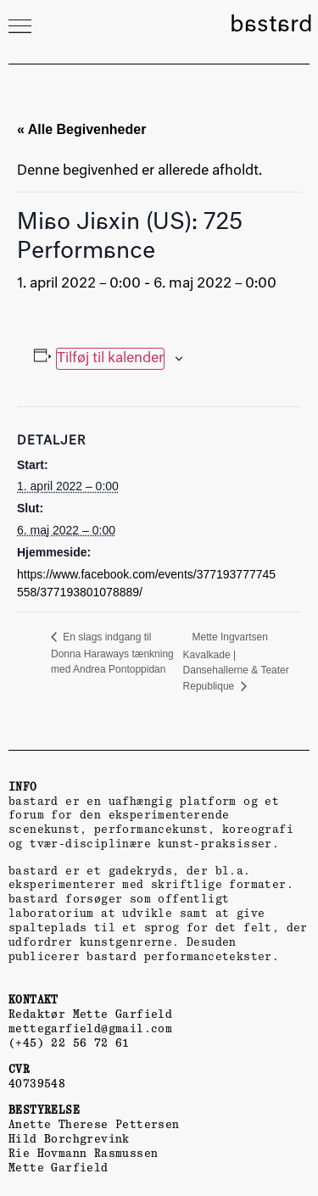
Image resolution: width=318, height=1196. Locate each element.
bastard (271, 25)
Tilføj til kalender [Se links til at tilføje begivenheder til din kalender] (110, 359)
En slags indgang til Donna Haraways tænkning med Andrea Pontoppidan (112, 653)
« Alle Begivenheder (81, 129)
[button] (19, 25)
